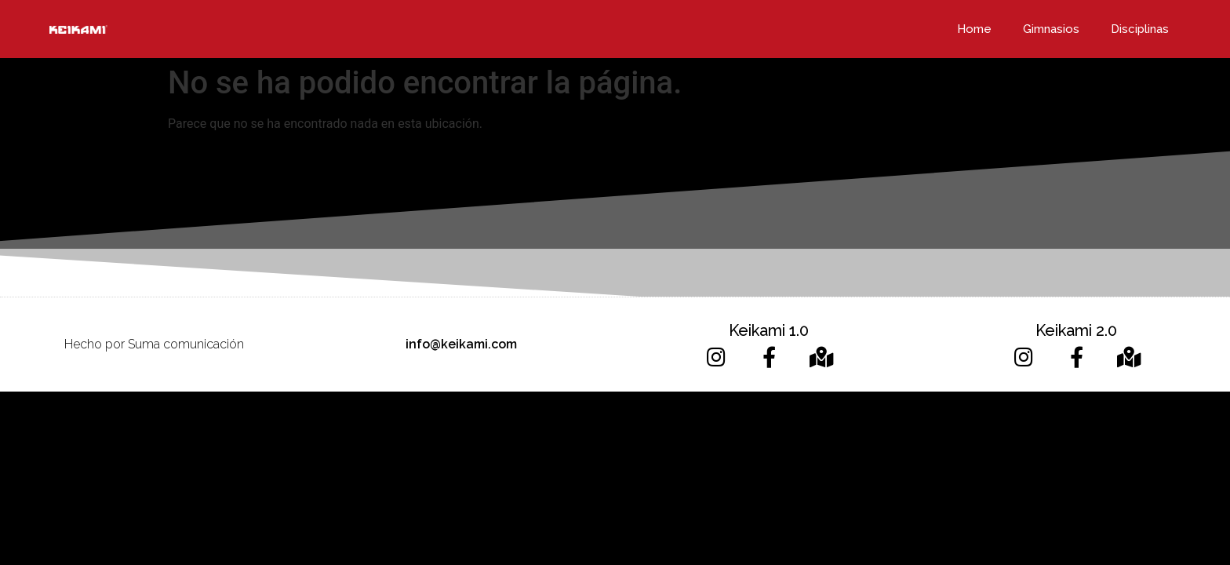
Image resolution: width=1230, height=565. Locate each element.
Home (974, 29)
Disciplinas (1140, 29)
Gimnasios (1051, 29)
